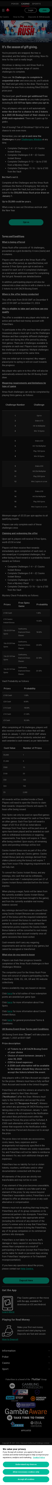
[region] (26, 1465)
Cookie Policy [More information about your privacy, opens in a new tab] (39, 1457)
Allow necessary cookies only (26, 1472)
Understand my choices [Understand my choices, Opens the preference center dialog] (26, 1464)
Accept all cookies (26, 1479)
